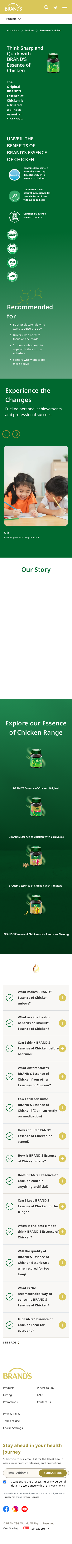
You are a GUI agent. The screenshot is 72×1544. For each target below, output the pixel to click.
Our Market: (11, 1529)
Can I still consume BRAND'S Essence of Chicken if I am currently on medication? (37, 1108)
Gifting (7, 1395)
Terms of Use (11, 1421)
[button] (55, 7)
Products (13, 19)
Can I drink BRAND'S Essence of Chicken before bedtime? (38, 1048)
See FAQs (12, 1343)
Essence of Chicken (50, 30)
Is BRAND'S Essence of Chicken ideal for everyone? (35, 1325)
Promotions (10, 1402)
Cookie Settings (13, 1428)
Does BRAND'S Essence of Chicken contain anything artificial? (38, 1181)
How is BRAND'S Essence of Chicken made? (37, 1158)
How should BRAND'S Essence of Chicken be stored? (35, 1136)
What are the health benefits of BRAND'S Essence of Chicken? (34, 1023)
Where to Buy (45, 1388)
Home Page (13, 30)
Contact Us (44, 1402)
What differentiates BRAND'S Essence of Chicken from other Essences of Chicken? (34, 1077)
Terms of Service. (31, 1497)
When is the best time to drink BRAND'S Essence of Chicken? (38, 1232)
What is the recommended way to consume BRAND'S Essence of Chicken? (35, 1297)
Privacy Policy (11, 1414)
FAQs (40, 1395)
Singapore (36, 1529)
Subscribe (53, 1473)
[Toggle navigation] (64, 7)
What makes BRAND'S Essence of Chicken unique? (35, 998)
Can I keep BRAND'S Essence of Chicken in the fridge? (38, 1206)
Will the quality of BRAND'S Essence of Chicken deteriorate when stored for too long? (33, 1263)
